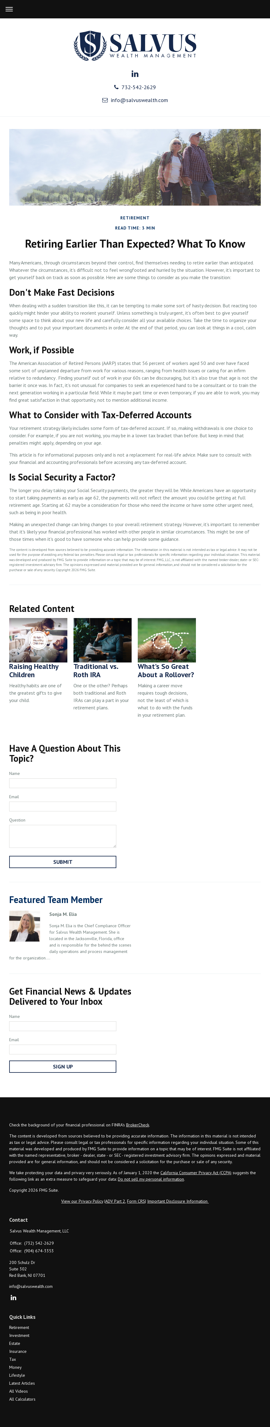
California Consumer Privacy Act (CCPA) (195, 1172)
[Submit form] (62, 862)
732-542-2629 (135, 87)
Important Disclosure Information (178, 1201)
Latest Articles (22, 1383)
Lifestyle (17, 1375)
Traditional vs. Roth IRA (95, 670)
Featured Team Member (56, 899)
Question (17, 820)
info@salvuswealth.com (135, 100)
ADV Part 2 (115, 1201)
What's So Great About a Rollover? (166, 670)
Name (14, 773)
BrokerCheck (137, 1125)
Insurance (18, 1351)
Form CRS (136, 1201)
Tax (12, 1359)
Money (15, 1367)
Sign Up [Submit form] (63, 1066)
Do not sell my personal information (151, 1179)
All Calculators (22, 1399)
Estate (14, 1343)
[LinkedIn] (13, 1298)
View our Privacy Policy (82, 1201)
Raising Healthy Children (33, 670)
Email (14, 796)
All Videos (18, 1391)
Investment (19, 1335)
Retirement (19, 1327)
